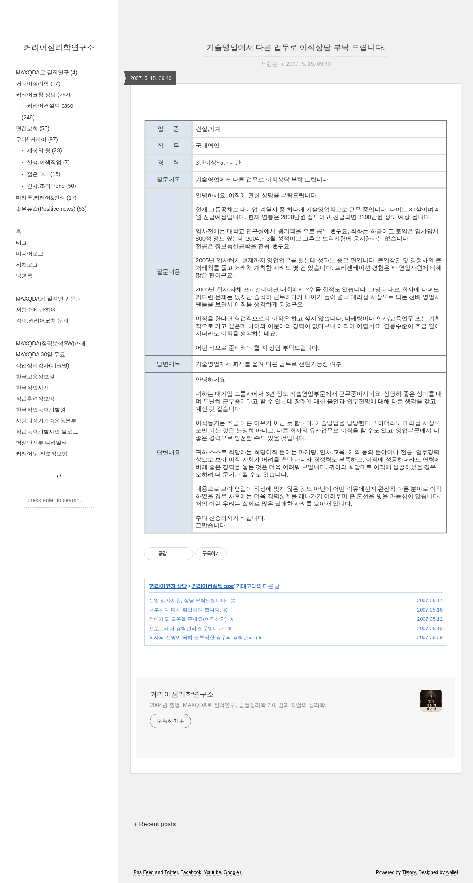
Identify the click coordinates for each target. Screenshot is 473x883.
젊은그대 (42, 174)
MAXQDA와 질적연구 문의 (48, 298)
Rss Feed (143, 872)
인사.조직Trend (50, 186)
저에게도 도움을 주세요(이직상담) (188, 619)
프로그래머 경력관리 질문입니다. (187, 628)
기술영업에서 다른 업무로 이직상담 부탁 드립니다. (295, 47)
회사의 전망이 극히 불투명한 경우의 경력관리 (201, 637)
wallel (452, 872)
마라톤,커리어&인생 (46, 198)
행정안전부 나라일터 (41, 443)
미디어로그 (29, 253)
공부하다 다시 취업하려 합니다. (185, 610)
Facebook (191, 872)
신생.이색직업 (47, 162)
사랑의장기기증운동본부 (46, 420)
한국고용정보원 (35, 376)
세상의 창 (43, 150)
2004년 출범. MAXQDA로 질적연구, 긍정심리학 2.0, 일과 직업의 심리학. (238, 705)
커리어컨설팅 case (213, 586)
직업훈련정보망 (35, 398)
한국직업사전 (32, 387)
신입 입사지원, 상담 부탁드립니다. (188, 600)
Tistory (409, 872)
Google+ (233, 872)
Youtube (212, 872)
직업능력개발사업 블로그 (47, 432)
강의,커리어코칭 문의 (42, 320)
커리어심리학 (38, 83)
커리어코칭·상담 (43, 94)
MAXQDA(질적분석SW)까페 (51, 343)
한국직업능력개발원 (40, 409)
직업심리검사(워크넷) (42, 365)
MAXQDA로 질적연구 (46, 72)
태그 (21, 242)
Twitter (171, 872)
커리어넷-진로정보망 (41, 454)
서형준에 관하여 (36, 309)
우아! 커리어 (37, 139)
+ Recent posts (154, 824)
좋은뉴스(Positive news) (51, 209)
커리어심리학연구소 (59, 47)
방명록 (24, 276)
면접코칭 (32, 128)
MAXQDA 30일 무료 (40, 354)
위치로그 (27, 265)
